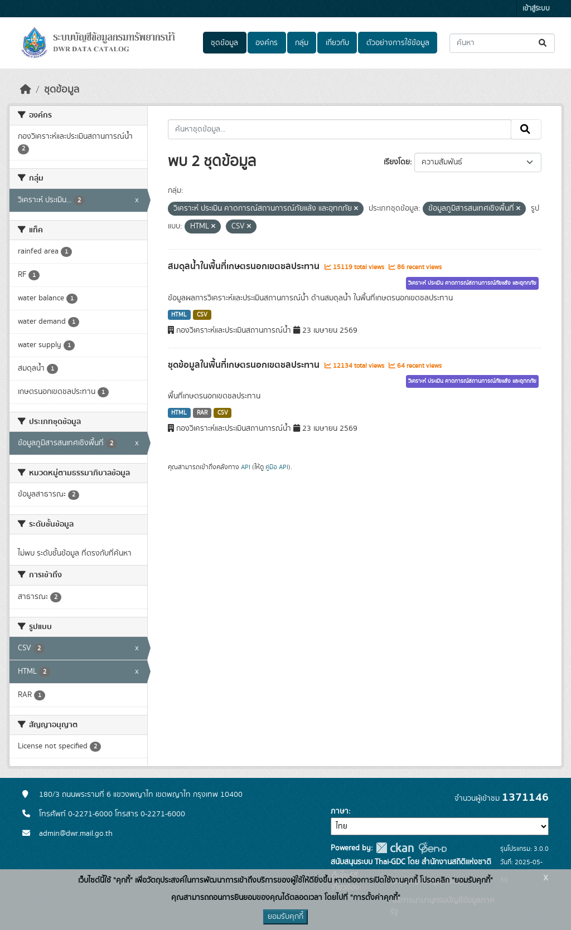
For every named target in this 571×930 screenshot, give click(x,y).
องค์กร (266, 42)
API (245, 467)
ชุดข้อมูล (224, 42)
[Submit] (543, 43)
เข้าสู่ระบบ (536, 8)
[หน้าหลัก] (25, 89)
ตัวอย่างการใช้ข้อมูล (397, 42)
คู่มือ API (276, 467)
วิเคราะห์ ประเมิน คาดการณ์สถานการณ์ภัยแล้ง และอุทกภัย (472, 283)
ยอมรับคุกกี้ (285, 916)
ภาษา (340, 811)
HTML (179, 314)
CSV (202, 314)
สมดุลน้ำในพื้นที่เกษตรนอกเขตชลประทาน (245, 266)
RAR (202, 412)
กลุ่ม (301, 42)
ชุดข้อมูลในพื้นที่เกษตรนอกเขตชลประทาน (245, 365)
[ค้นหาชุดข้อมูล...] (502, 43)
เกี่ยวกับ (337, 42)
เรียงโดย (397, 162)
